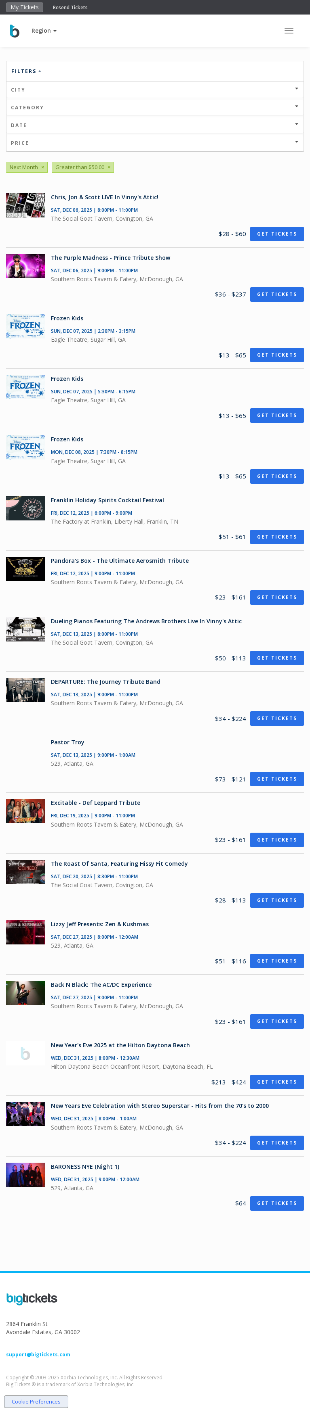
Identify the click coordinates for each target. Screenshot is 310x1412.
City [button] (155, 89)
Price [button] (155, 143)
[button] (44, 30)
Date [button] (155, 125)
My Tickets (25, 7)
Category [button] (155, 107)
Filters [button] (26, 71)
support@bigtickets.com (38, 1354)
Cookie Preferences (36, 1401)
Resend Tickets (70, 7)
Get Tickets (277, 233)
